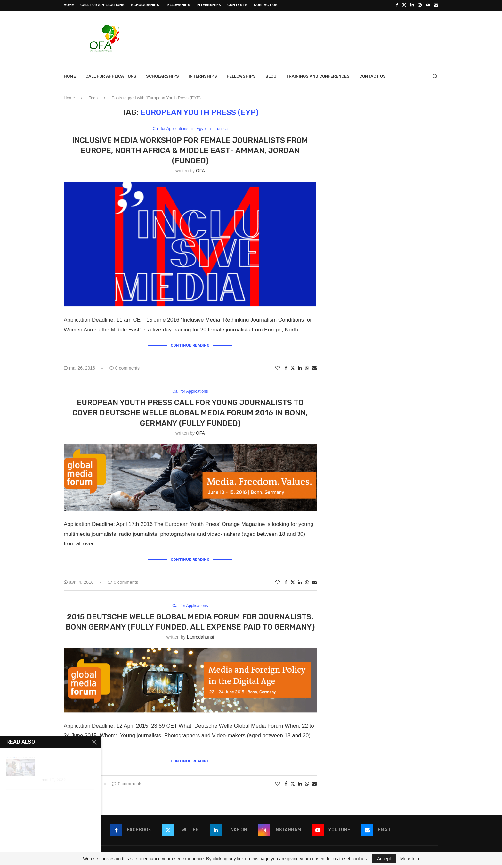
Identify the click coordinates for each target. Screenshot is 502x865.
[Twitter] (404, 5)
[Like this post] (277, 367)
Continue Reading (190, 345)
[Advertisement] (321, 37)
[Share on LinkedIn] (300, 367)
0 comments (124, 367)
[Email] (436, 5)
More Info (409, 858)
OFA (200, 170)
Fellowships (178, 5)
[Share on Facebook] (286, 367)
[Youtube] (428, 5)
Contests (237, 5)
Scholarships (145, 5)
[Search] (435, 76)
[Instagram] (420, 5)
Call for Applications (102, 5)
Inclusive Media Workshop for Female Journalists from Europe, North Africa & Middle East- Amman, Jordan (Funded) (190, 150)
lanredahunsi (200, 637)
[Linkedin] (412, 5)
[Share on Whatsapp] (307, 367)
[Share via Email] (314, 367)
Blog (270, 75)
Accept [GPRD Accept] (384, 858)
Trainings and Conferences (318, 75)
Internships (209, 5)
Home (69, 5)
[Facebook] (397, 5)
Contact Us (266, 5)
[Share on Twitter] (292, 367)
